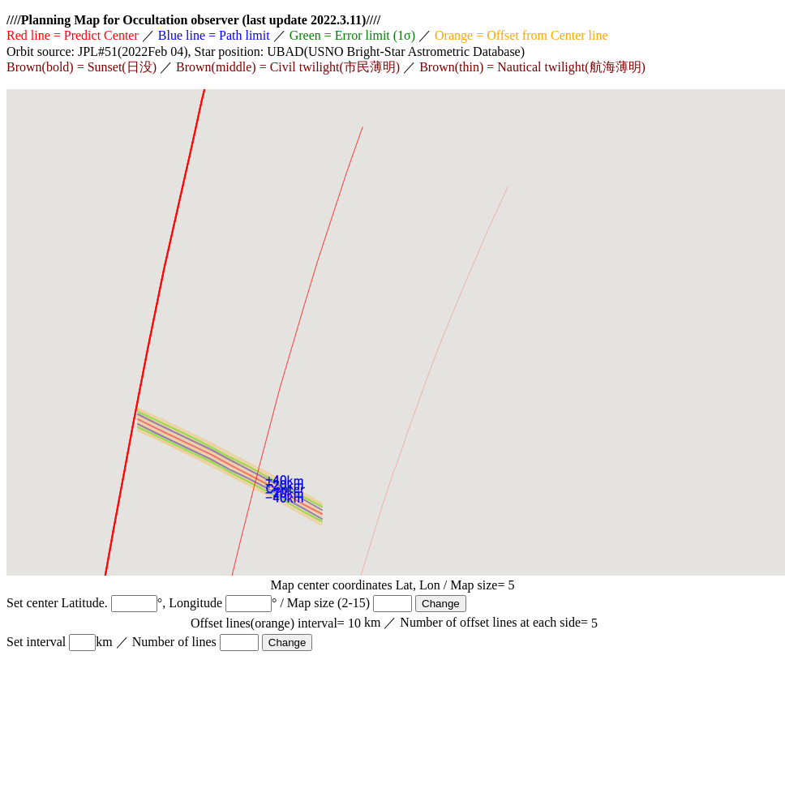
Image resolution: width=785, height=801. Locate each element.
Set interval (36, 642)
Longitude (195, 603)
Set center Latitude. (57, 603)
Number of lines (174, 642)
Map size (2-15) (328, 603)
